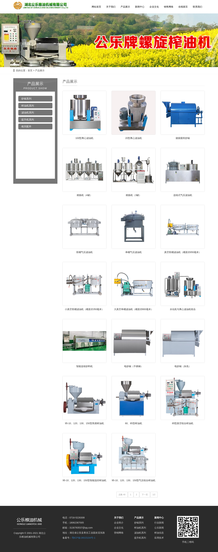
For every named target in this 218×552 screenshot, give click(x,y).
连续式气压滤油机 (182, 195)
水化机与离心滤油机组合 (183, 309)
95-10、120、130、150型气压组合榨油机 (133, 480)
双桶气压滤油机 (84, 252)
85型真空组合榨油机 (182, 423)
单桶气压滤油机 (133, 252)
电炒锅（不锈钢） (133, 366)
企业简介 (118, 522)
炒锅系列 (26, 98)
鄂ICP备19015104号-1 (83, 537)
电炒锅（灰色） (183, 366)
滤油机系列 (27, 112)
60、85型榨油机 (133, 423)
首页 (30, 70)
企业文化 (154, 6)
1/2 (153, 494)
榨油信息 (159, 532)
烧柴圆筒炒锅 (183, 138)
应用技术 (159, 537)
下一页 (145, 494)
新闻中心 (139, 6)
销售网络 (168, 6)
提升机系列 (27, 119)
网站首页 (96, 6)
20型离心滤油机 (133, 138)
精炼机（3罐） (133, 195)
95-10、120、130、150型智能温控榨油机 (84, 480)
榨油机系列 (27, 105)
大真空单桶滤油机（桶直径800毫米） (133, 309)
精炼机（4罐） (84, 195)
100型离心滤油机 (84, 138)
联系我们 (197, 6)
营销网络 (118, 532)
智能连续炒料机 (84, 366)
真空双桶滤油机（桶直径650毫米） (182, 252)
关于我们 (111, 6)
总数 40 (122, 494)
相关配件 (26, 126)
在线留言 (183, 6)
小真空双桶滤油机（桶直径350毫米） (84, 309)
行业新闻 (159, 522)
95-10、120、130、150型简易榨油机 (84, 423)
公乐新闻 (159, 527)
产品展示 (125, 6)
